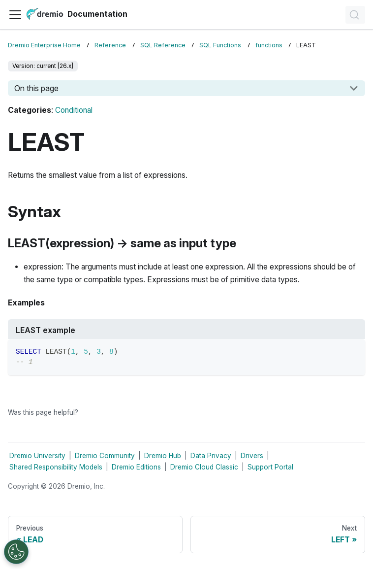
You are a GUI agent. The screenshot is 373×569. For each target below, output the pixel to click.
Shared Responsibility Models (55, 467)
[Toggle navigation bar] (15, 14)
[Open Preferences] (16, 551)
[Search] (355, 15)
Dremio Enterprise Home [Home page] (44, 45)
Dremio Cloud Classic (204, 467)
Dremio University (37, 456)
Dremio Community (105, 456)
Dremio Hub (162, 456)
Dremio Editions (136, 467)
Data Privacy (210, 456)
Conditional (74, 110)
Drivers (252, 456)
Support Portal (270, 467)
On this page (36, 88)
